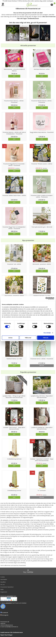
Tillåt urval (28, 337)
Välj (14, 402)
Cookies (2, 577)
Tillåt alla (45, 337)
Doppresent (3, 592)
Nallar (2, 589)
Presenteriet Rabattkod (6, 587)
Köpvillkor (3, 582)
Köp (14, 76)
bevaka (42, 365)
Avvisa (10, 337)
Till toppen (28, 571)
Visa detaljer (47, 332)
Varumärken (3, 579)
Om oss (2, 584)
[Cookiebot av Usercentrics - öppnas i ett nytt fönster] (47, 298)
